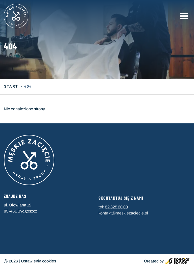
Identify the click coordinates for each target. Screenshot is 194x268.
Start (11, 86)
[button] (184, 16)
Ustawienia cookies (38, 261)
